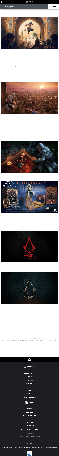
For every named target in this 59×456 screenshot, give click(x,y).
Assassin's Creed (12, 66)
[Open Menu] (2, 6)
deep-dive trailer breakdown (36, 339)
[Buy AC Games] (53, 6)
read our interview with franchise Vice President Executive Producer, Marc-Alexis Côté (21, 340)
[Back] (3, 13)
